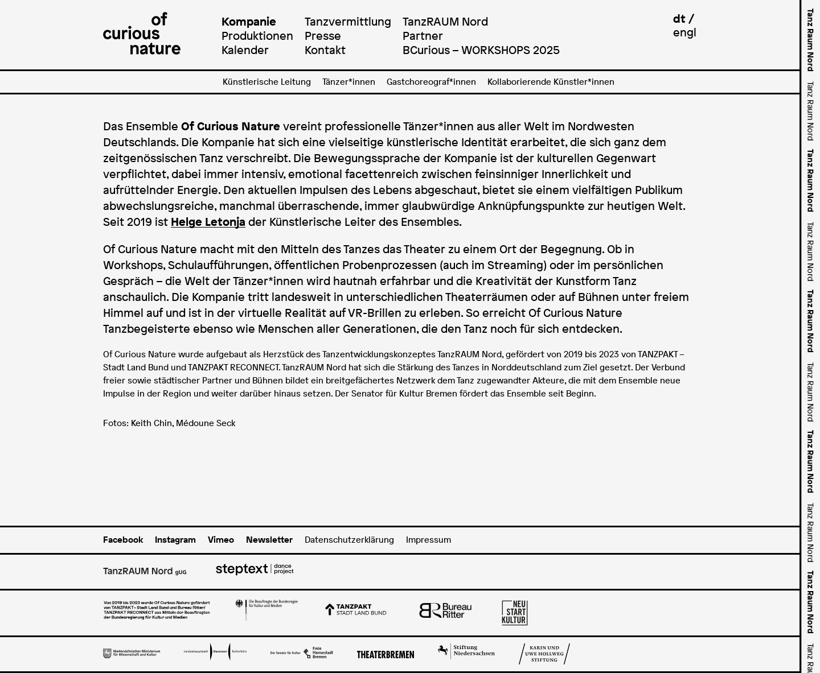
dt (679, 18)
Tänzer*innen (348, 82)
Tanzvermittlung (348, 21)
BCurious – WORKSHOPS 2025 (481, 49)
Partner (423, 35)
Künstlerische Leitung (267, 82)
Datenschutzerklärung (349, 540)
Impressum (428, 540)
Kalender (245, 49)
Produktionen (257, 35)
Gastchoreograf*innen (431, 82)
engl (684, 32)
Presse (323, 35)
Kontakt (325, 49)
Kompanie (249, 21)
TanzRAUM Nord (445, 21)
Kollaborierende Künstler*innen (550, 82)
